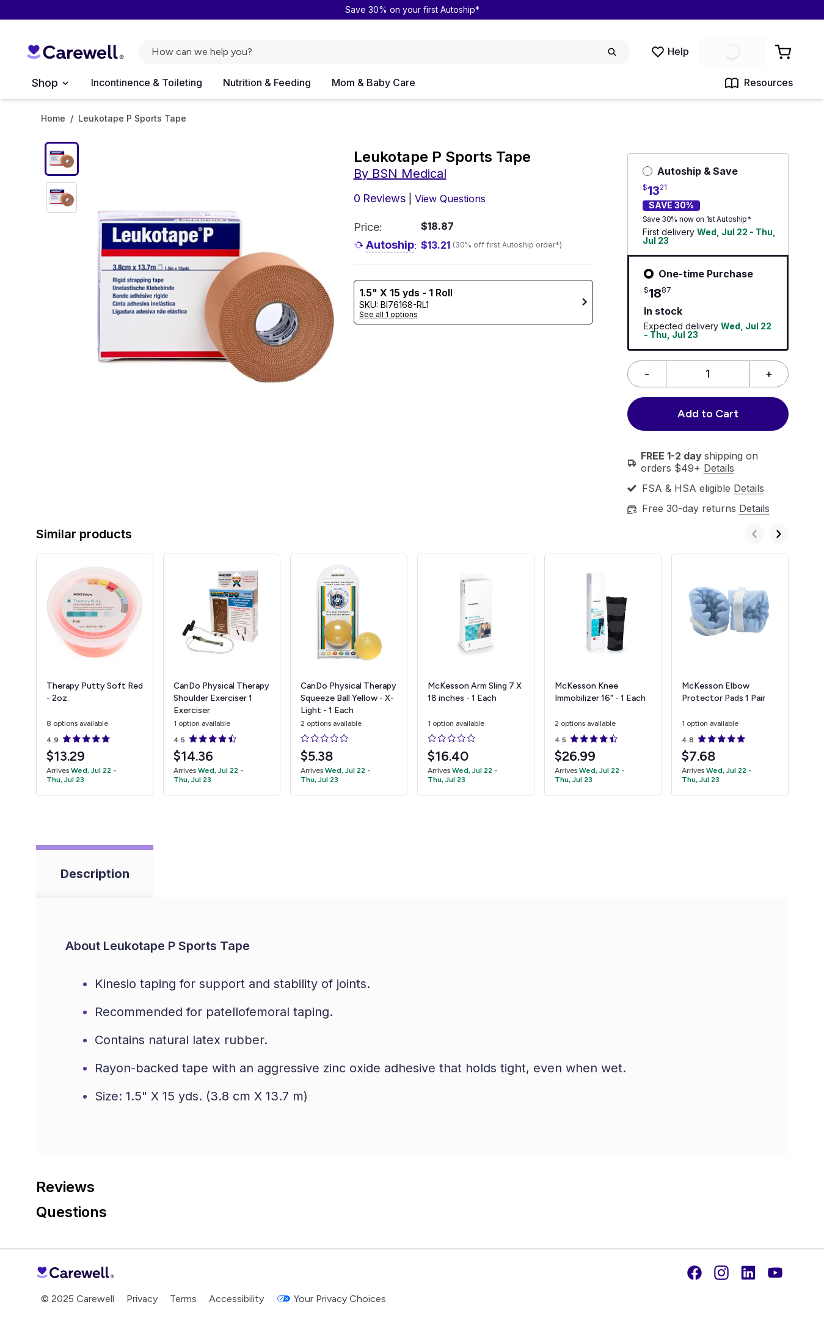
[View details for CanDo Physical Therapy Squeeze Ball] (349, 675)
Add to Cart (707, 413)
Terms (183, 1299)
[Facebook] (694, 1272)
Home (53, 118)
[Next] (779, 534)
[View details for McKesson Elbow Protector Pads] (730, 675)
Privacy (142, 1299)
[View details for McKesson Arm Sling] (476, 675)
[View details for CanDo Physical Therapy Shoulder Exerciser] (222, 675)
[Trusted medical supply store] (75, 52)
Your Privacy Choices (331, 1298)
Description (94, 873)
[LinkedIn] (748, 1272)
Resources (758, 83)
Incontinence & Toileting (146, 82)
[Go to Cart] (784, 52)
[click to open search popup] (384, 52)
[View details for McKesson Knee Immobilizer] (603, 675)
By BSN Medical (400, 173)
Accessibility (236, 1299)
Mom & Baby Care (373, 82)
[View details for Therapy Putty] (95, 675)
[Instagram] (721, 1272)
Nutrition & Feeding (267, 82)
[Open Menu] (49, 83)
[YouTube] (775, 1272)
